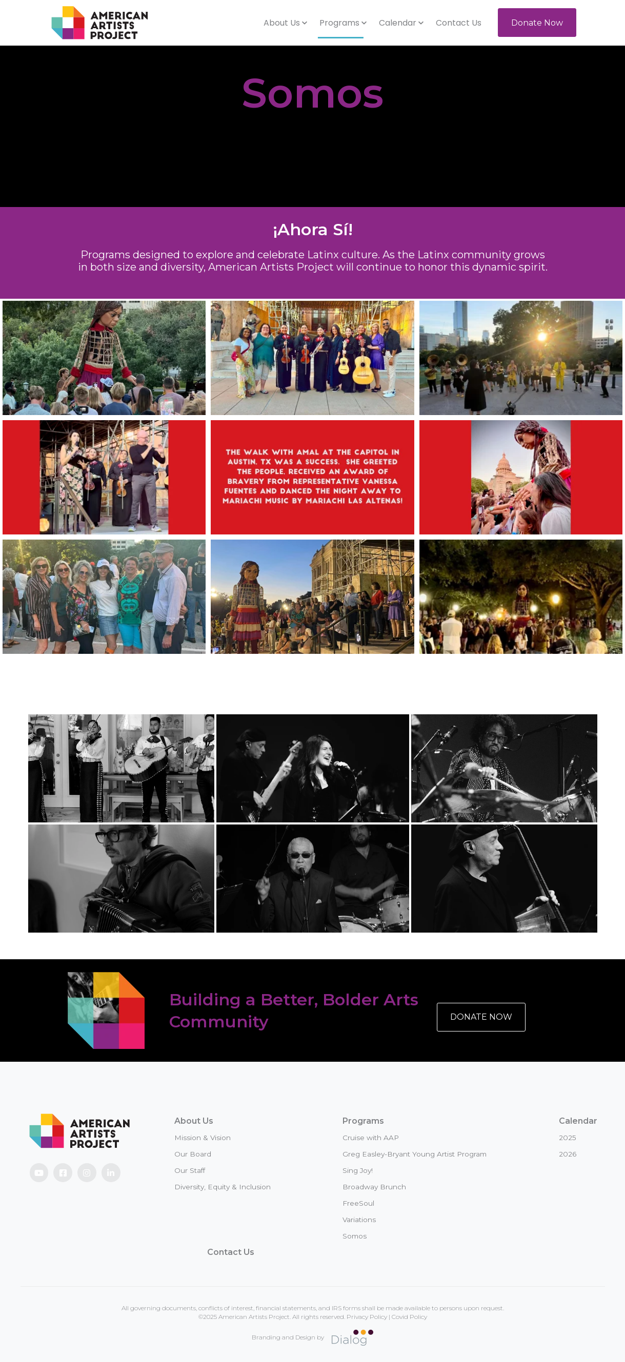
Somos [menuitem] (354, 1236)
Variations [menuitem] (359, 1219)
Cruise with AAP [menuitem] (370, 1137)
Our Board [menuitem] (192, 1154)
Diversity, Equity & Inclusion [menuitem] (222, 1187)
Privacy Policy (367, 1316)
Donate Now (537, 23)
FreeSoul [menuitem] (358, 1203)
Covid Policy (409, 1316)
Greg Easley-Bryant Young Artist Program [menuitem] (414, 1154)
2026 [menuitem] (567, 1154)
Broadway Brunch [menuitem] (374, 1187)
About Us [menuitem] (193, 1121)
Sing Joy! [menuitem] (357, 1170)
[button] (285, 23)
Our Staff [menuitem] (189, 1170)
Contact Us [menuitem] (230, 1252)
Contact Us (458, 23)
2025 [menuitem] (567, 1137)
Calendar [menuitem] (578, 1121)
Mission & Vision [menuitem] (202, 1137)
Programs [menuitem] (363, 1121)
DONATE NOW (481, 1017)
